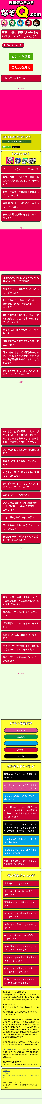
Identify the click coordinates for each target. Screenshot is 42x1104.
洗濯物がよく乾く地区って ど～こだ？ (20, 904)
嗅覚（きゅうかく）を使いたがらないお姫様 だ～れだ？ (20, 862)
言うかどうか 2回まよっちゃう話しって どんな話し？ (20, 538)
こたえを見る (21, 67)
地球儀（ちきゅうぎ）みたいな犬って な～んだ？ (21, 205)
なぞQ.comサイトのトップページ (14, 1049)
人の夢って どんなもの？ (16, 495)
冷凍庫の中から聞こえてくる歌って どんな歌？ (22, 343)
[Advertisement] (21, 110)
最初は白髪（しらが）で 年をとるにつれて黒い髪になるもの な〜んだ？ (21, 180)
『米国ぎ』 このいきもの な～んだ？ (21, 625)
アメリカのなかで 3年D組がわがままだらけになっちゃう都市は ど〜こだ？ (20, 506)
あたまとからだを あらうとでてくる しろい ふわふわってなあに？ (20, 786)
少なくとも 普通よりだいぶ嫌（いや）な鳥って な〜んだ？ (20, 970)
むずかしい (21, 750)
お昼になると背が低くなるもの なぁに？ (20, 926)
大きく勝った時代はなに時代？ (18, 517)
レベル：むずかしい (13, 45)
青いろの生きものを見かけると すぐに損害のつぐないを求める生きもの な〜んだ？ (21, 318)
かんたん (21, 737)
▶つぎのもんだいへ (14, 78)
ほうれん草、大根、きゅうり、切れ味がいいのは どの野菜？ (21, 279)
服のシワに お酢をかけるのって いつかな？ (21, 659)
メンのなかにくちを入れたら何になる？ (21, 451)
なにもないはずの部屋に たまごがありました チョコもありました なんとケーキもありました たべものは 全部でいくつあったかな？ (21, 436)
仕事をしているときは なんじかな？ (20, 463)
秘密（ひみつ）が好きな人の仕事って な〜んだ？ (21, 194)
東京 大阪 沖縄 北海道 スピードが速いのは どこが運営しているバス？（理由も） (21, 600)
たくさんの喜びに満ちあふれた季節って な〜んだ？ (21, 474)
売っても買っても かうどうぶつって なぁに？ (21, 527)
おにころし (21, 756)
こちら (22, 1044)
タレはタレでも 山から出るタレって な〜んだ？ (20, 915)
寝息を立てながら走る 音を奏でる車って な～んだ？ (20, 959)
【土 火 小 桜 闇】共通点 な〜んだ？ (19, 893)
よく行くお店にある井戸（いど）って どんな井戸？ (20, 840)
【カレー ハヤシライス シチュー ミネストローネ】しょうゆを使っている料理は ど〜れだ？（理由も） (21, 827)
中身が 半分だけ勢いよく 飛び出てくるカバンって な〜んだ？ (21, 648)
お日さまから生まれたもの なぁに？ (20, 636)
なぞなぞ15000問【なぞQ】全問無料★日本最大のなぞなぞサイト (21, 9)
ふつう (21, 743)
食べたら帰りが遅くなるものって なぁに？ (21, 216)
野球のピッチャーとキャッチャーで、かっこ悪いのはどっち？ (19, 981)
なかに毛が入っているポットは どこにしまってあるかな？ (20, 948)
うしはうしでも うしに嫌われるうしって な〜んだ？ (20, 851)
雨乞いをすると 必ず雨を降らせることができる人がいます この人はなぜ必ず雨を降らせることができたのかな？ (21, 357)
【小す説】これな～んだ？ (16, 883)
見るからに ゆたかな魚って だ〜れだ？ (21, 332)
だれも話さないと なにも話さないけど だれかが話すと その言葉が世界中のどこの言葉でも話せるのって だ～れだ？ (20, 812)
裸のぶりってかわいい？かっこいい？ (20, 614)
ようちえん (21, 730)
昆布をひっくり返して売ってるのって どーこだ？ (21, 291)
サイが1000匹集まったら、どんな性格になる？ (20, 797)
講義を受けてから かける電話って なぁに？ (21, 775)
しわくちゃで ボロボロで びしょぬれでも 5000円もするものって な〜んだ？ (21, 303)
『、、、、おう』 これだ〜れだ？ (21, 169)
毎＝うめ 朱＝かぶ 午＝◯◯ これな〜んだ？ (20, 937)
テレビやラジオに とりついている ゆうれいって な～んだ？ (22, 372)
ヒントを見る (21, 56)
